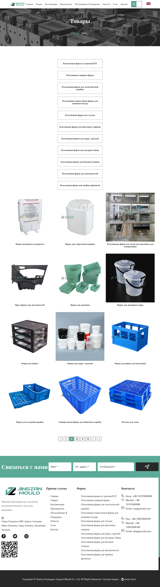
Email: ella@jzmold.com (138, 531)
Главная (29, 4)
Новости (106, 4)
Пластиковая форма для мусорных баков (101, 537)
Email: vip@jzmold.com (138, 508)
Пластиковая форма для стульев (96, 521)
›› (99, 438)
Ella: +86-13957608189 (138, 519)
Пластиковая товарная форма (95, 500)
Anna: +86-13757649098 (139, 496)
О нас (115, 4)
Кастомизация (51, 4)
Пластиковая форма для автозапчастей (100, 550)
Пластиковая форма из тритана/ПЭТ (99, 496)
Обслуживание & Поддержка (87, 4)
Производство (66, 4)
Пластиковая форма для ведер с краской (100, 533)
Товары (39, 4)
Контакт (124, 4)
